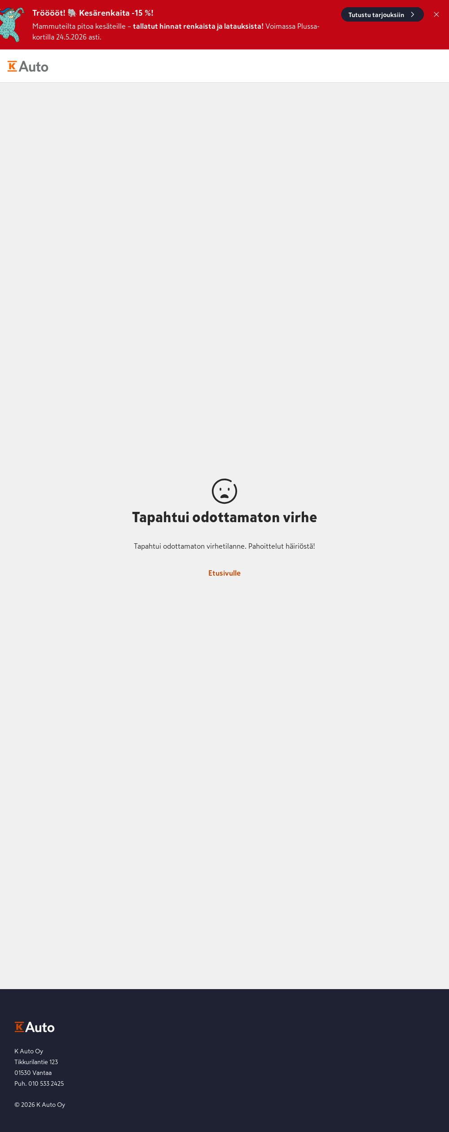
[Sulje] (436, 14)
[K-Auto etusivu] (27, 66)
